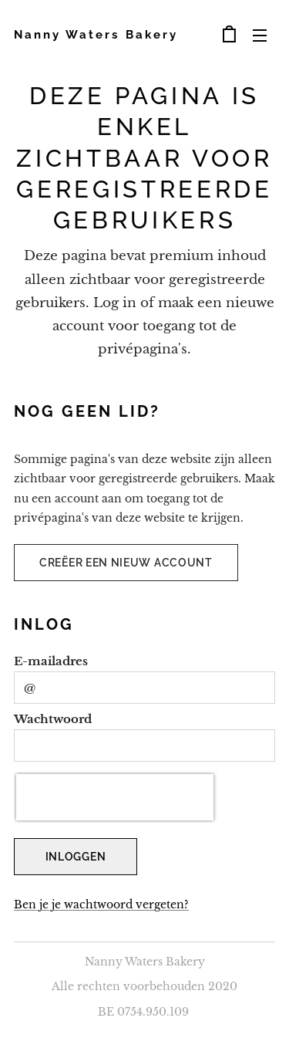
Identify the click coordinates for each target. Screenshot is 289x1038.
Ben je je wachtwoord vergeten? (101, 905)
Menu (260, 35)
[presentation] (114, 797)
